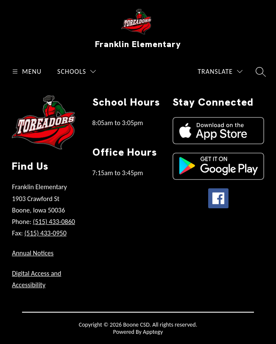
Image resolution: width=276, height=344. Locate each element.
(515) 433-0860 (54, 222)
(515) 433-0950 (45, 233)
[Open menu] (26, 71)
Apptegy (153, 332)
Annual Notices (32, 253)
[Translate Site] (220, 71)
